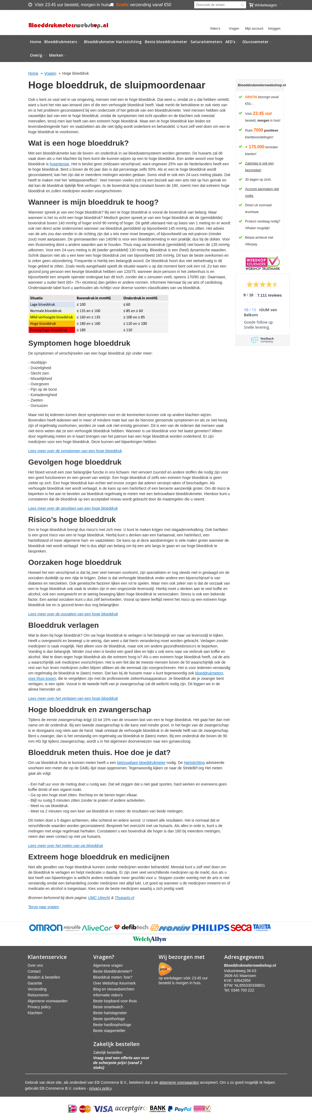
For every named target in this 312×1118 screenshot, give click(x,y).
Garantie (35, 983)
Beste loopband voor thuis (115, 1001)
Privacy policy (39, 1007)
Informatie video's (108, 995)
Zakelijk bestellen (107, 1052)
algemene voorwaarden (179, 1082)
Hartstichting (194, 762)
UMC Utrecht (99, 898)
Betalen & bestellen (44, 977)
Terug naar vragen (43, 907)
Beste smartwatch (108, 1007)
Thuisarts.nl (124, 898)
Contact (34, 971)
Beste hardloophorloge (112, 1025)
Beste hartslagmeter (110, 1013)
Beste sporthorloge (109, 1019)
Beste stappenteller (109, 1030)
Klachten (35, 1013)
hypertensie (59, 164)
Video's (215, 28)
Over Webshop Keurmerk (114, 983)
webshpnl (251, 965)
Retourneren (38, 995)
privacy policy (100, 1088)
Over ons (35, 965)
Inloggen (274, 28)
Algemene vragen (108, 965)
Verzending (37, 989)
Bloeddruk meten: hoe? (112, 977)
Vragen (234, 28)
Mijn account (254, 28)
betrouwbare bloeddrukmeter (141, 762)
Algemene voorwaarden (48, 1001)
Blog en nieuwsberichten (114, 989)
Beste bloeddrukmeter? (112, 971)
